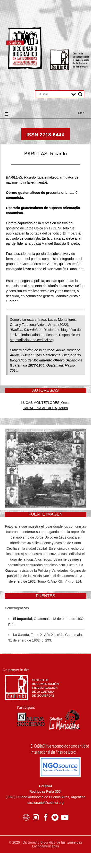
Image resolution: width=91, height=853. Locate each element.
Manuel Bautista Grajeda (60, 243)
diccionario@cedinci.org (45, 803)
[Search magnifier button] (80, 94)
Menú (82, 113)
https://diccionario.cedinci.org (32, 340)
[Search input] (54, 94)
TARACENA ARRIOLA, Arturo (45, 408)
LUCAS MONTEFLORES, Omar (45, 403)
